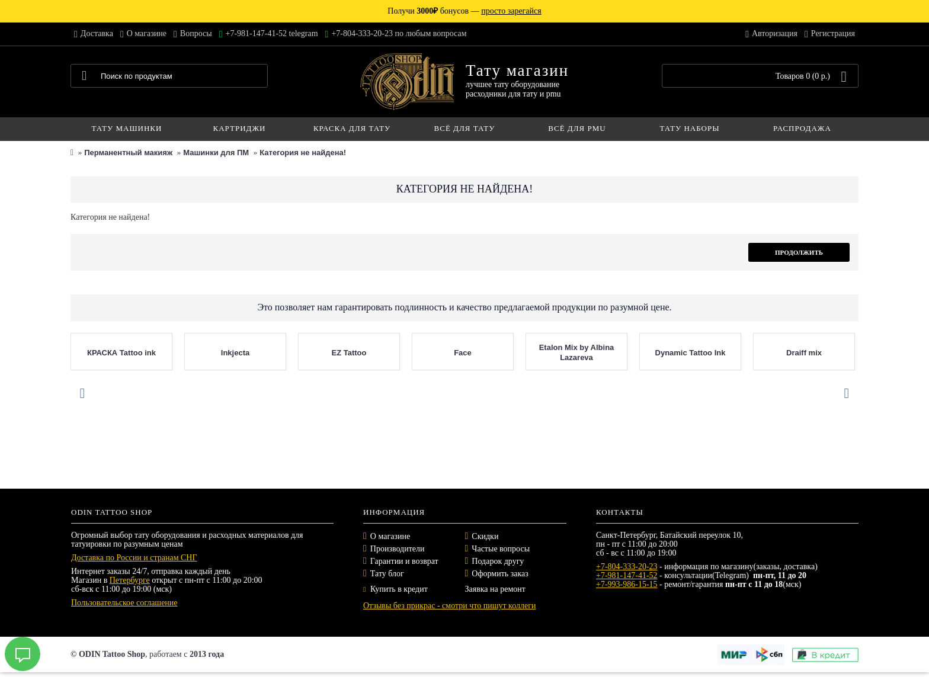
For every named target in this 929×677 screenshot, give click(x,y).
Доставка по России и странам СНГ (134, 557)
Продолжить (799, 252)
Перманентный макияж (128, 152)
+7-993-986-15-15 (627, 584)
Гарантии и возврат (404, 561)
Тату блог (387, 573)
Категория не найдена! (303, 152)
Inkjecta (235, 352)
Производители (397, 548)
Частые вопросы (501, 548)
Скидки (485, 536)
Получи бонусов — (464, 11)
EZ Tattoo (349, 352)
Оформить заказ (500, 573)
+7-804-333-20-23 (627, 566)
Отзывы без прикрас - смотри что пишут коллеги (449, 605)
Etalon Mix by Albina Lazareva (576, 352)
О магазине (390, 536)
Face (463, 352)
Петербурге (130, 580)
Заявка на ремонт (495, 589)
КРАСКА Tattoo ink (121, 352)
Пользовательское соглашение (124, 602)
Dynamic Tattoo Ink (690, 352)
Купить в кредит (395, 589)
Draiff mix (804, 352)
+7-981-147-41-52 (627, 575)
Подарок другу (498, 561)
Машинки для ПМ (216, 152)
